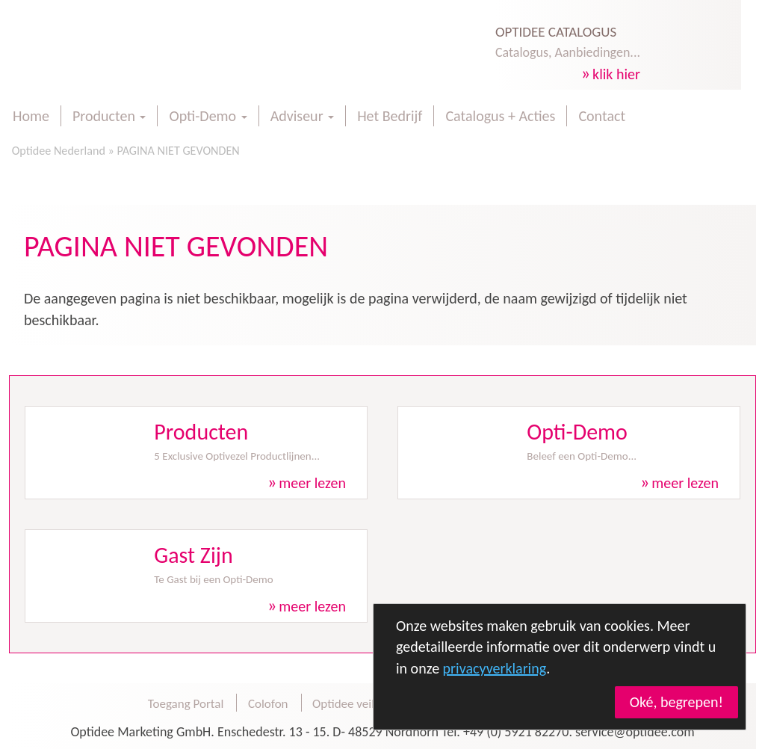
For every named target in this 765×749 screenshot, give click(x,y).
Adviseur (302, 116)
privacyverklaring (495, 668)
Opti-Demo (208, 116)
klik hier (616, 74)
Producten (109, 116)
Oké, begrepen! (676, 702)
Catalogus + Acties (500, 116)
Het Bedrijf (389, 116)
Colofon (268, 704)
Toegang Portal (186, 704)
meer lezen (312, 483)
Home (31, 116)
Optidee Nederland (57, 151)
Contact (601, 116)
